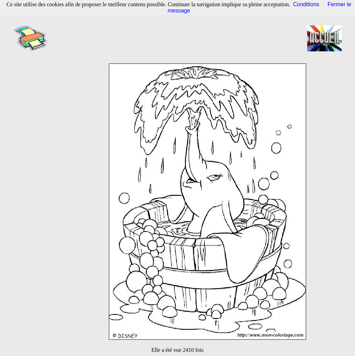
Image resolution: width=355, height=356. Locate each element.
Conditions (306, 4)
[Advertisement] (179, 38)
